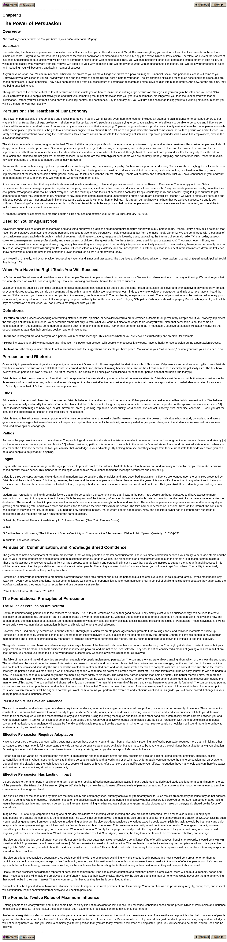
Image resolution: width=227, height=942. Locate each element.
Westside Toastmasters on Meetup (22, 932)
